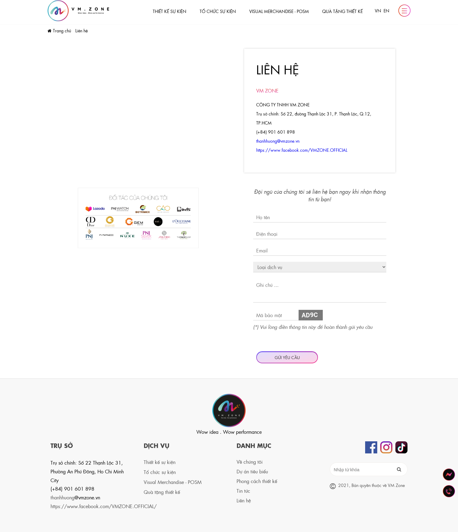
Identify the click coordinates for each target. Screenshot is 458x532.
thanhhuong (75, 497)
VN (378, 11)
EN (386, 11)
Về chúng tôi (250, 461)
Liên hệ (81, 31)
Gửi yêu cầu (287, 357)
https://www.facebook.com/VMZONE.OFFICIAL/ (104, 506)
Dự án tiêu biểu (252, 471)
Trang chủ (62, 31)
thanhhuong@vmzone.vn (277, 141)
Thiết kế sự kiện (169, 11)
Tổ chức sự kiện (218, 11)
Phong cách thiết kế (257, 481)
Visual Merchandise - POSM (279, 11)
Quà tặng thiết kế (342, 11)
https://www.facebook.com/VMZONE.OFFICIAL (302, 150)
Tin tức (243, 490)
